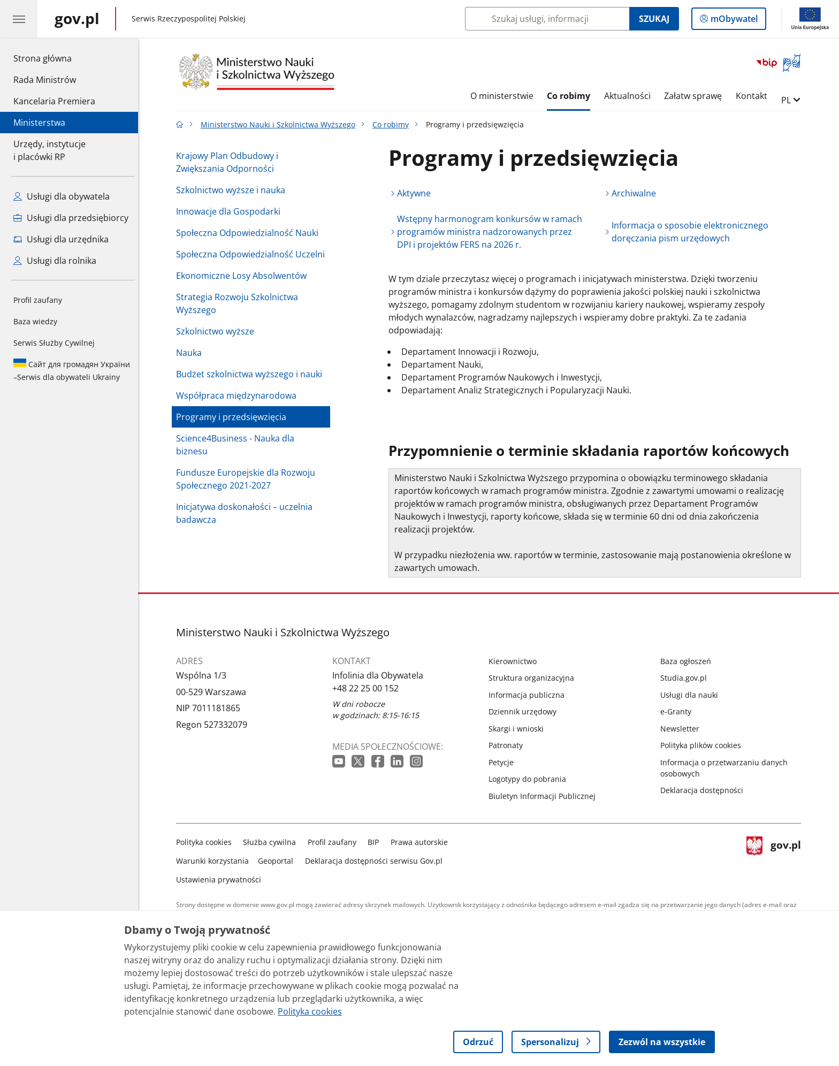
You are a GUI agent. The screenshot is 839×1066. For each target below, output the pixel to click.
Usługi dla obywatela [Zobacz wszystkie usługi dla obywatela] (61, 196)
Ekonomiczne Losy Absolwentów (244, 275)
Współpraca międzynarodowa (239, 395)
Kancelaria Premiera (54, 101)
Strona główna (54, 57)
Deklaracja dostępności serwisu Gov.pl (376, 861)
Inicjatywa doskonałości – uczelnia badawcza (247, 513)
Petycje (503, 762)
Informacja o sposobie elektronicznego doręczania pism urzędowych (693, 231)
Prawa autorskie (422, 842)
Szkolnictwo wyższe (218, 331)
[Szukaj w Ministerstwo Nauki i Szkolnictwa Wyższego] (547, 19)
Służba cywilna (272, 842)
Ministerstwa (39, 122)
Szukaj (654, 19)
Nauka (191, 353)
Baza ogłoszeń (688, 661)
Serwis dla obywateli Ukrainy (71, 370)
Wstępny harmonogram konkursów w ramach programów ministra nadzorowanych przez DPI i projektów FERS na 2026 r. (492, 231)
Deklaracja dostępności (704, 790)
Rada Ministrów (44, 80)
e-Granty (678, 711)
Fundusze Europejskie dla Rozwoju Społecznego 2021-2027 (248, 479)
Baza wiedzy (35, 321)
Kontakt (754, 96)
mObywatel (733, 21)
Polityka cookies (206, 842)
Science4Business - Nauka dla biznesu (238, 444)
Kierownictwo (515, 661)
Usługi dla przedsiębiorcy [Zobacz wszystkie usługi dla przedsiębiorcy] (70, 218)
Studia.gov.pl (686, 678)
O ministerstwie (504, 96)
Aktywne (416, 193)
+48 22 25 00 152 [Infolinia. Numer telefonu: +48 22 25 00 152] (368, 688)
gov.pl (776, 858)
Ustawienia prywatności (221, 879)
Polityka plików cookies (703, 745)
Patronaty (508, 745)
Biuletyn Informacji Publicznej (544, 796)
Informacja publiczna (529, 695)
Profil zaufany (37, 300)
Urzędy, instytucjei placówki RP (49, 150)
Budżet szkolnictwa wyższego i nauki (252, 374)
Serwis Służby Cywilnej (54, 343)
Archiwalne (637, 193)
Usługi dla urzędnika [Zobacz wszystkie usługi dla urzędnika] (61, 239)
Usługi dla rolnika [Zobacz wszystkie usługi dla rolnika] (54, 260)
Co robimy (571, 96)
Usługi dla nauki (692, 695)
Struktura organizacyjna (534, 678)
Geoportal (278, 861)
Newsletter (682, 729)
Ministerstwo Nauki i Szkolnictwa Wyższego (280, 124)
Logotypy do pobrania (530, 779)
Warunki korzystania (215, 861)
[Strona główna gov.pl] (77, 19)
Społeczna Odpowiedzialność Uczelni (253, 254)
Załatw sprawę (696, 96)
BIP (376, 842)
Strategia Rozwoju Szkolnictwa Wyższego (240, 303)
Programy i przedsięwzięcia (234, 417)
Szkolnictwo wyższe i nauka (233, 190)
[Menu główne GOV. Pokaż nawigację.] (18, 18)
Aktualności (630, 96)
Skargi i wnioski (518, 729)
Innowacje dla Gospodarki (231, 211)
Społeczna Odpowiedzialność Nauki (250, 233)
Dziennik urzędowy (525, 711)
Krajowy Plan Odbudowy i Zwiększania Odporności (230, 162)
